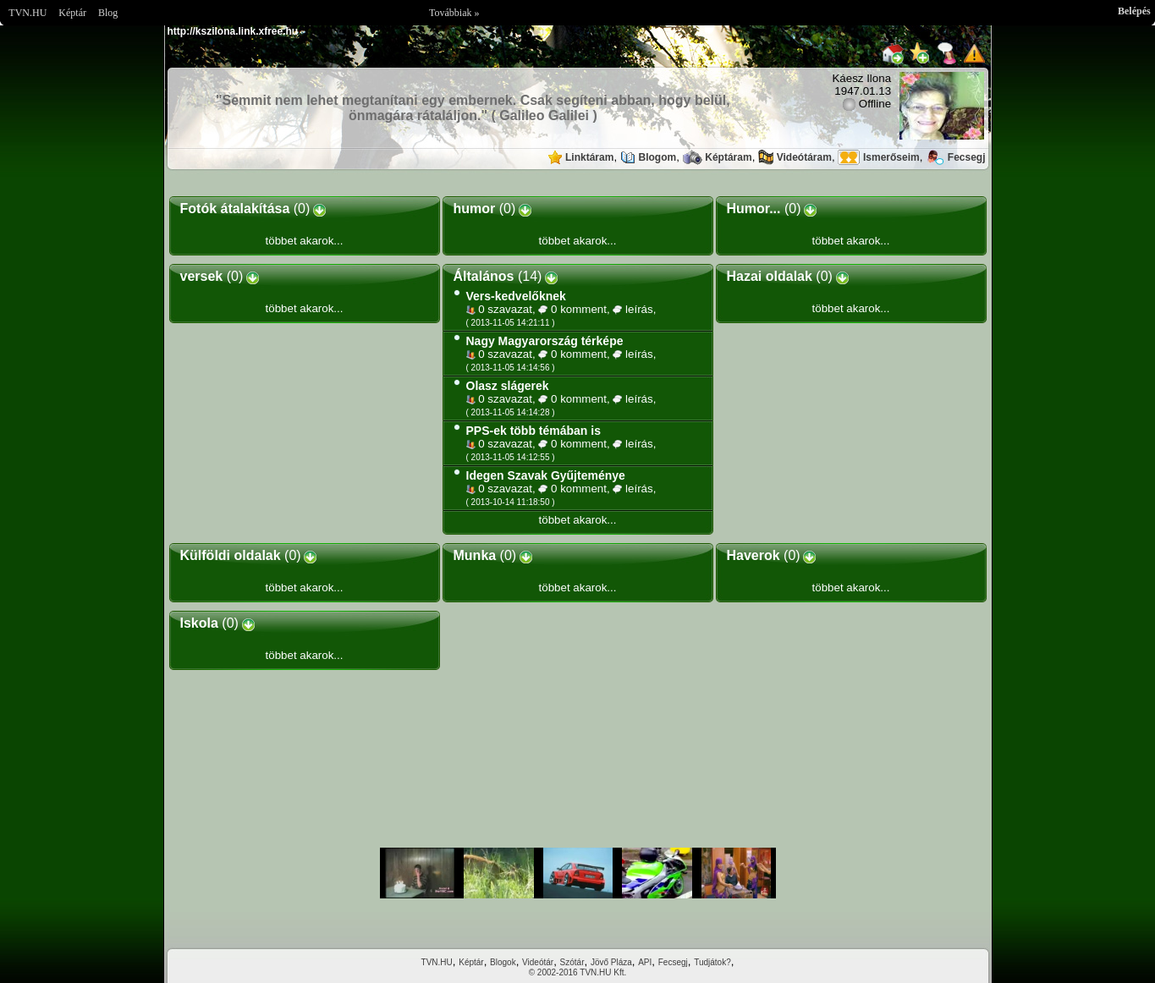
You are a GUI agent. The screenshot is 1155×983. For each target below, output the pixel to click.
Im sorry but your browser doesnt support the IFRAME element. (578, 873)
